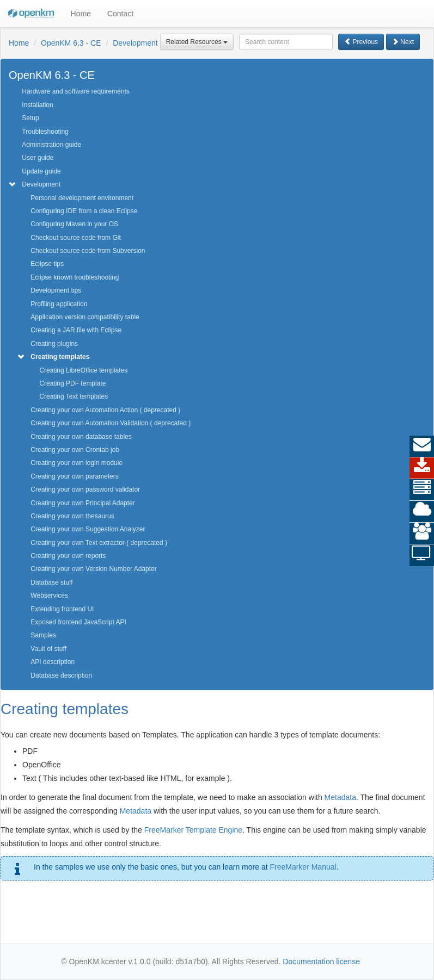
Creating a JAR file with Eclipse (75, 330)
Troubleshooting (45, 131)
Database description (61, 675)
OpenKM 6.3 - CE (71, 43)
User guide (37, 158)
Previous (361, 42)
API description (52, 662)
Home (81, 13)
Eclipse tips (47, 264)
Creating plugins (54, 344)
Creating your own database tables (80, 437)
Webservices (49, 595)
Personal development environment (81, 198)
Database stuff (51, 582)
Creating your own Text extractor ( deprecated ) (98, 543)
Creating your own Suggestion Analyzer (87, 529)
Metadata (340, 797)
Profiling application (58, 304)
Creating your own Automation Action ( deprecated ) (105, 410)
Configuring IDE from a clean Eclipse (83, 211)
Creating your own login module (76, 463)
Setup (30, 118)
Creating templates (59, 357)
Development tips (55, 290)
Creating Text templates (73, 396)
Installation (37, 105)
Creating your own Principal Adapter (82, 503)
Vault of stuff (48, 649)
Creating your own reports (68, 556)
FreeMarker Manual (303, 867)
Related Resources (197, 42)
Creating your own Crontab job (74, 450)
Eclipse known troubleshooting (74, 277)
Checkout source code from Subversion (87, 251)
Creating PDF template (72, 383)
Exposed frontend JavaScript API (78, 622)
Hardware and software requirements (75, 91)
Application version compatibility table (84, 317)
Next (403, 42)
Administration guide (51, 144)
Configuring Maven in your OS (74, 224)
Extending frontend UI (62, 609)
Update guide (41, 171)
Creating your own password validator (85, 489)
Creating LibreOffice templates (83, 370)
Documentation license (321, 961)
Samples (43, 635)
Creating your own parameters (74, 476)
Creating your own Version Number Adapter (93, 569)
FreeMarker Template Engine (193, 830)
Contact (120, 13)
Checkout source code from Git (75, 237)
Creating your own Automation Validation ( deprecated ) (110, 423)
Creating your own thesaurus (72, 516)
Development (135, 43)
